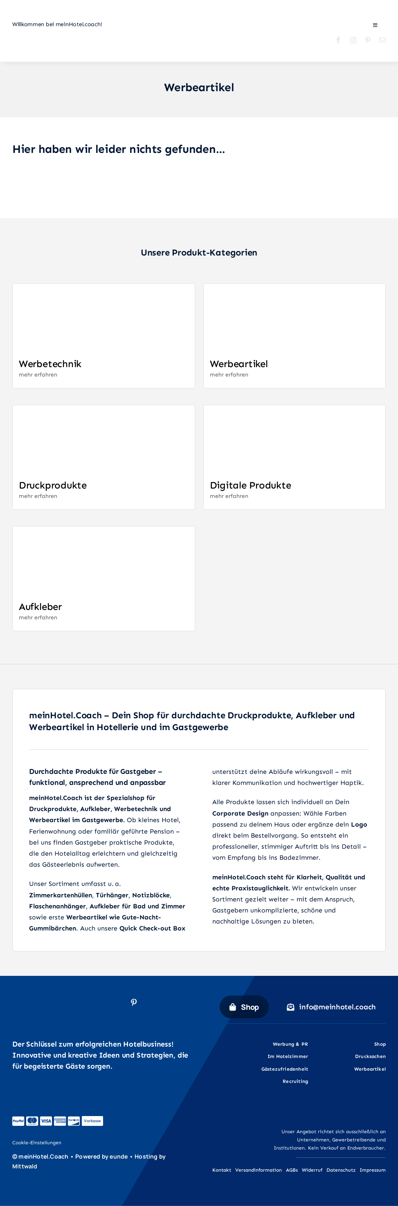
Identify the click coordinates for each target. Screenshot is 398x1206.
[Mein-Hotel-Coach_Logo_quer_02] (65, 50)
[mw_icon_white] (21, 1174)
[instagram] (353, 40)
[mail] (382, 40)
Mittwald (25, 1166)
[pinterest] (367, 40)
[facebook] (338, 40)
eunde (119, 1156)
